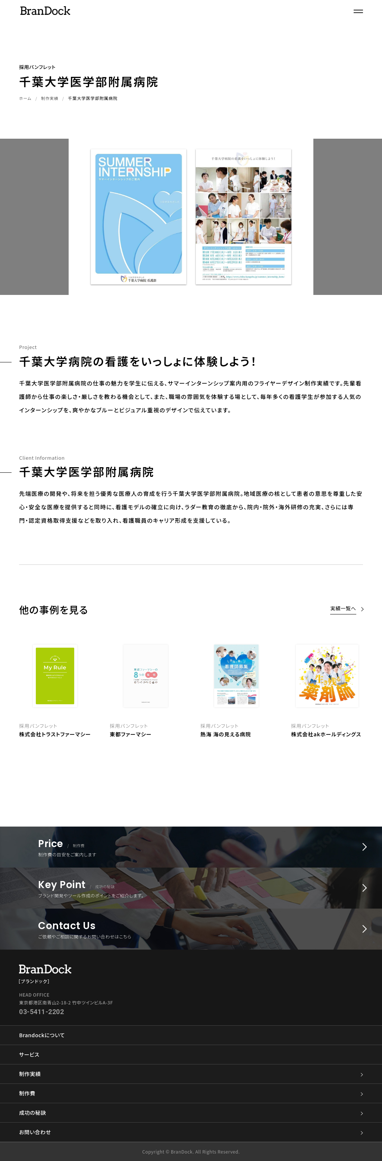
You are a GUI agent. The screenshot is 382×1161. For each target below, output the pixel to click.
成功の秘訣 (191, 1113)
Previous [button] (8, 693)
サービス (29, 1054)
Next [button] (373, 693)
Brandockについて (42, 1035)
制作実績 (50, 98)
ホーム (25, 98)
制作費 (191, 1093)
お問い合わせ (191, 1132)
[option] (236, 689)
